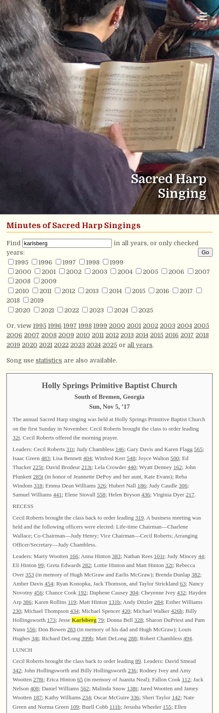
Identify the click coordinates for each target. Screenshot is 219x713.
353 (29, 574)
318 (38, 485)
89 (138, 661)
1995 (21, 262)
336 (135, 697)
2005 (150, 271)
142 (176, 697)
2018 (13, 300)
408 (34, 688)
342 (16, 670)
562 (85, 688)
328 (138, 620)
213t (86, 467)
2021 (47, 310)
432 (181, 592)
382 (196, 574)
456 (38, 592)
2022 (71, 310)
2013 (92, 291)
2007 (202, 271)
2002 (73, 271)
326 (101, 485)
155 (167, 707)
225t (38, 467)
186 (141, 485)
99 (41, 565)
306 (183, 485)
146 (119, 449)
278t (38, 679)
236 (132, 670)
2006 (176, 271)
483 (45, 458)
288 (132, 638)
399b (87, 638)
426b (177, 611)
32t (16, 437)
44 (201, 556)
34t (35, 638)
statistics (49, 360)
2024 (121, 310)
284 (158, 602)
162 (177, 467)
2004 (124, 271)
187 (37, 697)
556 (31, 629)
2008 (22, 281)
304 (133, 592)
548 (131, 458)
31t (70, 449)
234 (86, 697)
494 (187, 638)
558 (101, 494)
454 (49, 583)
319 (139, 517)
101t (159, 556)
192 (82, 592)
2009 (49, 281)
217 (190, 494)
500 (175, 458)
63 (183, 583)
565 (198, 449)
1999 (116, 262)
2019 (37, 300)
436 (145, 494)
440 (132, 467)
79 (101, 620)
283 (71, 629)
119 (72, 602)
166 (73, 556)
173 (51, 620)
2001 (49, 271)
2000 (23, 271)
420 (126, 611)
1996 (45, 262)
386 (27, 602)
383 (116, 556)
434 (74, 611)
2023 (96, 310)
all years (140, 345)
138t (132, 688)
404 (87, 458)
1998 (92, 262)
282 (86, 565)
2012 (68, 291)
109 (74, 707)
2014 (115, 291)
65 (80, 679)
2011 (45, 291)
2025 (145, 310)
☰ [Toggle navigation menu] (203, 16)
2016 (162, 291)
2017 (186, 291)
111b (115, 707)
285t (38, 476)
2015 (138, 291)
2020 (22, 310)
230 (16, 611)
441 (57, 494)
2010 (22, 291)
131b (114, 602)
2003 (99, 271)
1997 (69, 262)
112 (186, 679)
